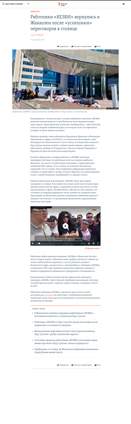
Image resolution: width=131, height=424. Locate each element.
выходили (49, 295)
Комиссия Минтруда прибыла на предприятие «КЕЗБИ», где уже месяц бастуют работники (77, 210)
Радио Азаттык (41, 213)
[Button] (62, 46)
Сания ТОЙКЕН (36, 35)
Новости (34, 12)
